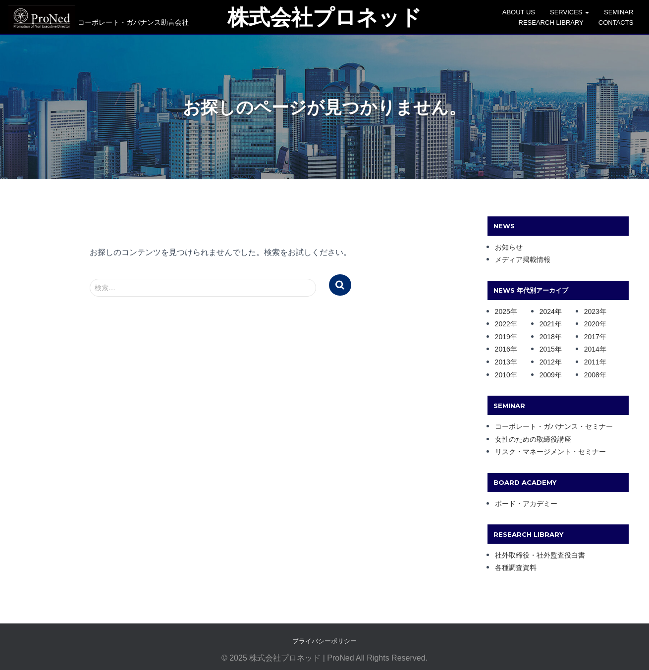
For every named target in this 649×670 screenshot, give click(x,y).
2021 (547, 322)
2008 (591, 373)
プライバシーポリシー (324, 639)
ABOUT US (520, 12)
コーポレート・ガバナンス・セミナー (554, 424)
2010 (502, 373)
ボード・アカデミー (526, 502)
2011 (591, 360)
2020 (591, 322)
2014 (591, 347)
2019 (502, 335)
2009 (547, 373)
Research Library (552, 22)
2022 (502, 322)
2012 (547, 360)
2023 (591, 309)
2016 (502, 347)
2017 (591, 335)
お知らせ (509, 245)
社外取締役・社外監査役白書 (540, 553)
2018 (547, 335)
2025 (502, 309)
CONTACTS (617, 22)
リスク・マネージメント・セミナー (550, 450)
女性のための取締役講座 (533, 437)
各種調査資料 (516, 565)
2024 (547, 309)
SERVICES (571, 12)
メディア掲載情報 (522, 257)
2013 (502, 360)
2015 (547, 347)
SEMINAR (620, 12)
